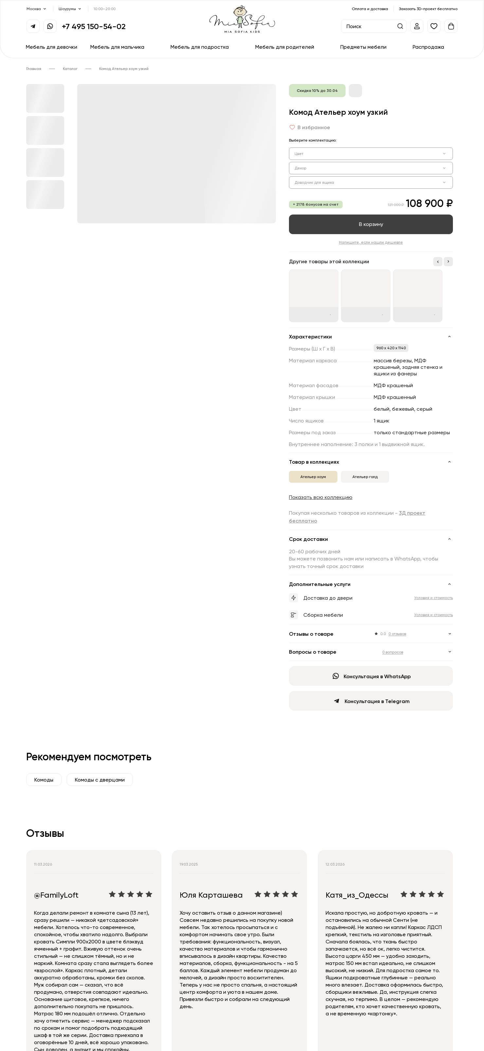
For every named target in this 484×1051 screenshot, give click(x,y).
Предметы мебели (363, 46)
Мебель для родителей (284, 46)
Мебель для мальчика (117, 46)
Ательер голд (365, 476)
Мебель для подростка (199, 46)
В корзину (371, 224)
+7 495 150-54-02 (94, 26)
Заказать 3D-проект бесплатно (428, 9)
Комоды (43, 779)
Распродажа (428, 46)
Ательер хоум (313, 476)
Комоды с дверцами (100, 779)
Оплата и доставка (370, 9)
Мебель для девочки (51, 46)
